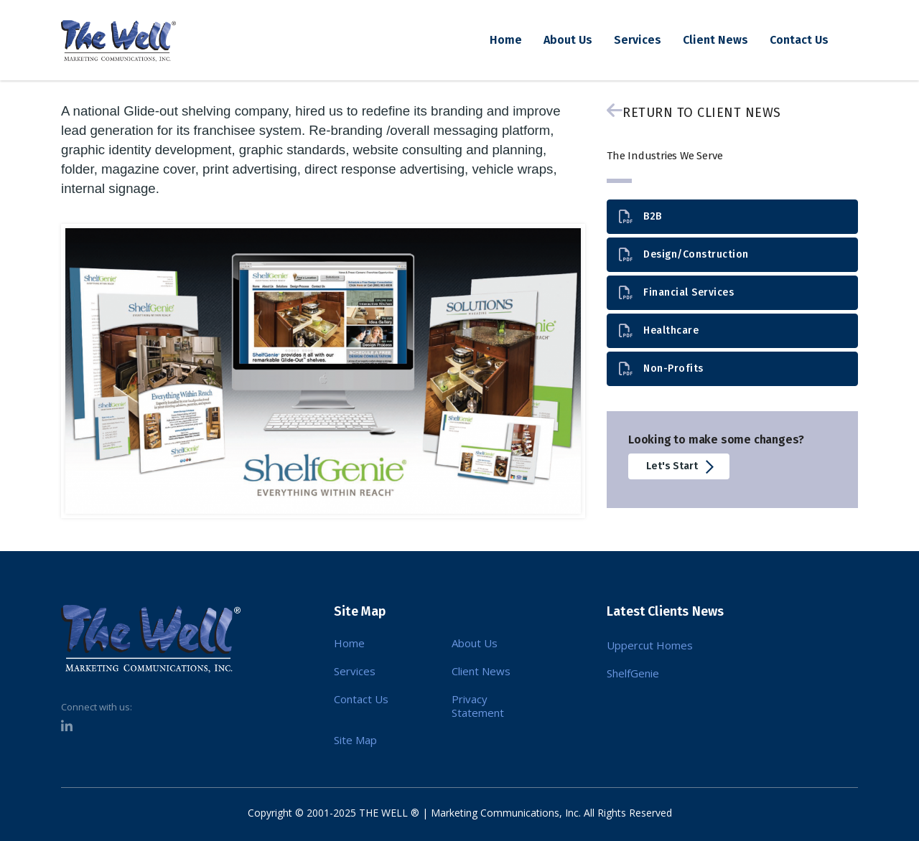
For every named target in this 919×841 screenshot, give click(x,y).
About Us (568, 40)
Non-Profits (661, 369)
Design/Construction (684, 255)
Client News (715, 40)
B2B (640, 217)
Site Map (355, 740)
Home (506, 40)
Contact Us (799, 40)
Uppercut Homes (650, 645)
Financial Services (676, 293)
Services (637, 40)
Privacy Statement (478, 706)
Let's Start (681, 467)
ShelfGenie (633, 673)
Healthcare (659, 331)
